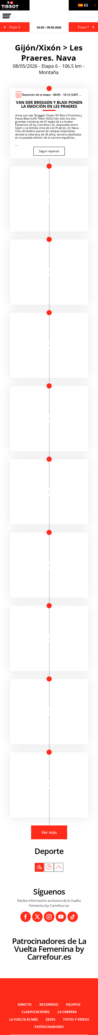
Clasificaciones (36, 1012)
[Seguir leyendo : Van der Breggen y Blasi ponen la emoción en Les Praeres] (49, 123)
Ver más (49, 832)
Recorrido (48, 1004)
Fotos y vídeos (76, 1019)
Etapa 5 (14, 27)
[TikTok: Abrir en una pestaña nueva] (72, 917)
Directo (25, 1004)
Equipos (73, 1004)
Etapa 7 (83, 27)
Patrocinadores (49, 1027)
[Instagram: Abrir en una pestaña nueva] (49, 917)
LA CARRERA (67, 1012)
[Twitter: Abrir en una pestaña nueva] (37, 917)
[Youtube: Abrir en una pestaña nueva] (61, 917)
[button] (85, 5)
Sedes (50, 1019)
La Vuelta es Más (23, 1019)
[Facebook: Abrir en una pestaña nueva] (25, 917)
